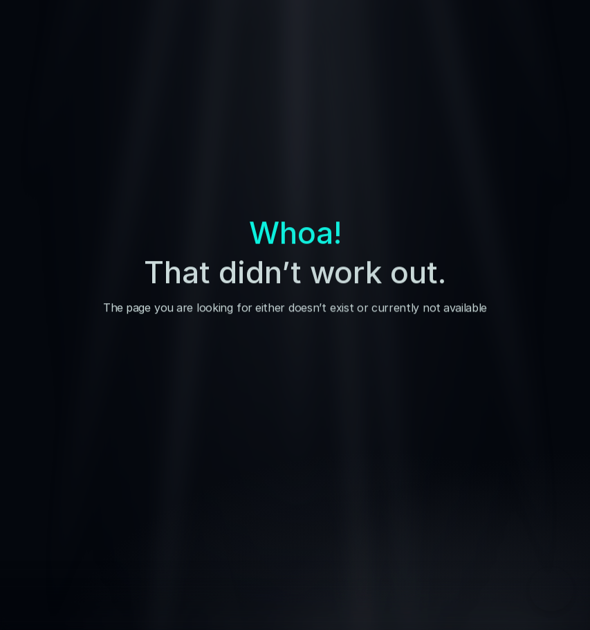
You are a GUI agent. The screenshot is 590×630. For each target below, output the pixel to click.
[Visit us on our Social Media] (496, 509)
